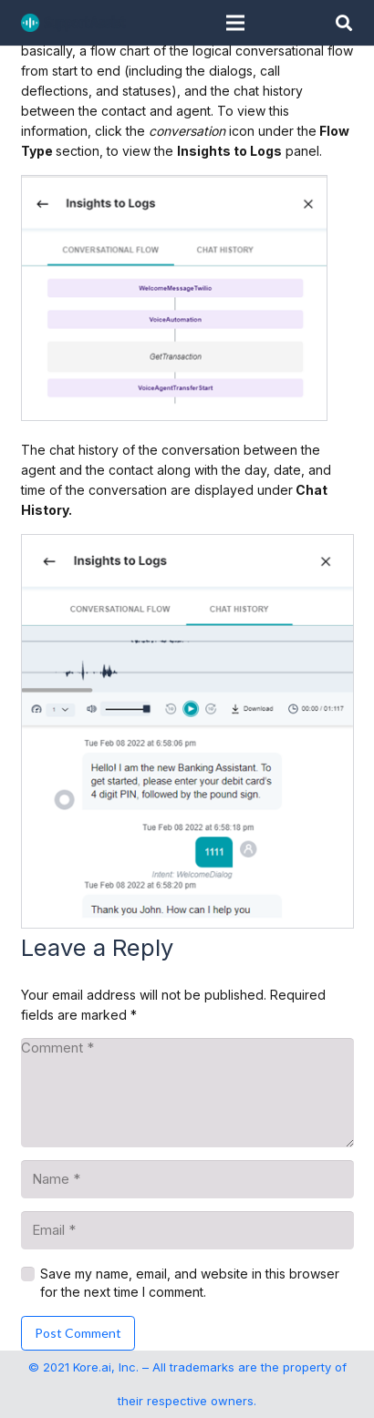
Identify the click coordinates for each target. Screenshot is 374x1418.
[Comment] (187, 1092)
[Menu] (235, 23)
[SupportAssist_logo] (73, 23)
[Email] (187, 1230)
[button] (344, 23)
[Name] (187, 1179)
